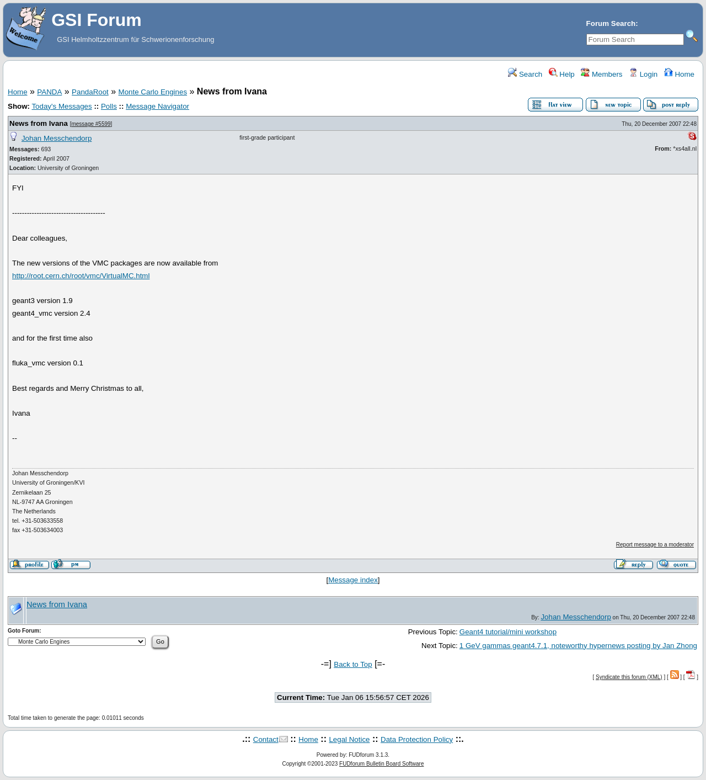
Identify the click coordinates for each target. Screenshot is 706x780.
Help (562, 74)
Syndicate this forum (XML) (629, 677)
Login (643, 74)
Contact (266, 739)
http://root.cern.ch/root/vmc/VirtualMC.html (80, 276)
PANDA (49, 92)
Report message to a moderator (655, 545)
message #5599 (90, 124)
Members (601, 74)
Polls (109, 106)
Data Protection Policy (417, 739)
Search (525, 74)
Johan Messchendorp (57, 138)
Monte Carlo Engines (153, 92)
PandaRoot (90, 92)
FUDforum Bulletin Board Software (381, 764)
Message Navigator (157, 106)
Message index (353, 580)
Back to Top (353, 664)
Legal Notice (349, 739)
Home (679, 74)
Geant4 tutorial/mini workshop (508, 632)
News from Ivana (38, 123)
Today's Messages (61, 106)
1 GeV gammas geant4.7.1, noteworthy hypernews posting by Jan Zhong (578, 645)
